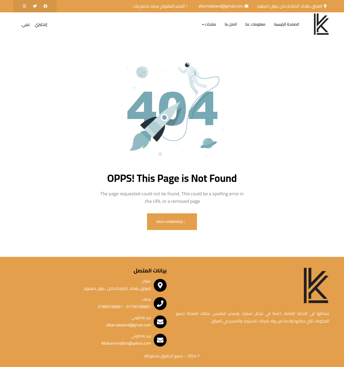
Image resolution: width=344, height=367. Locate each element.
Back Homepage (170, 221)
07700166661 (138, 307)
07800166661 (110, 307)
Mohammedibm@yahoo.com (126, 343)
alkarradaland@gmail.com (128, 325)
